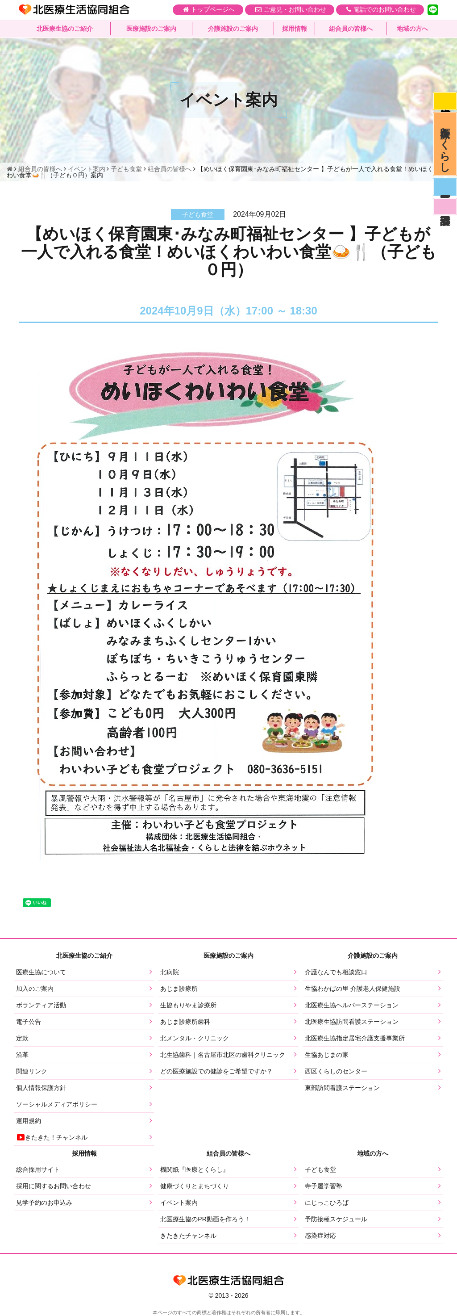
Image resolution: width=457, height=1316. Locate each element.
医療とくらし (445, 146)
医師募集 (444, 191)
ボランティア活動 (41, 1005)
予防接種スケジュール (336, 1219)
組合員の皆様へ (351, 29)
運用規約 (28, 1120)
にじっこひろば (327, 1202)
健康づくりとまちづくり (194, 1186)
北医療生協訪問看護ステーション (352, 1021)
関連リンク (31, 1071)
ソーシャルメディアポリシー (56, 1104)
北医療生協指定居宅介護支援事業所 (355, 1038)
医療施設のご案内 (151, 29)
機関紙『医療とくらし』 (194, 1169)
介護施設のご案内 (233, 29)
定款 (22, 1038)
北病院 (169, 972)
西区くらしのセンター (336, 1071)
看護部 (444, 212)
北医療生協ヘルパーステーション (352, 1005)
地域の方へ (412, 29)
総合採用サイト (38, 1169)
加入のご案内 (35, 988)
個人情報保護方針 (41, 1087)
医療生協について (41, 972)
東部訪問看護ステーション (342, 1087)
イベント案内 (179, 1202)
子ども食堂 (320, 1169)
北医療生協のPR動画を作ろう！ (205, 1219)
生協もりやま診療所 (188, 1005)
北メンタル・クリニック (194, 1038)
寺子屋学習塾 (323, 1186)
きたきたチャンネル (188, 1235)
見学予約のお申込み (44, 1202)
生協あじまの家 (327, 1054)
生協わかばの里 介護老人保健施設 (352, 988)
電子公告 (28, 1021)
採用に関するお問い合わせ (53, 1186)
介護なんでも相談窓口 (336, 972)
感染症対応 (444, 101)
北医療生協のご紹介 (65, 29)
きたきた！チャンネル (51, 1137)
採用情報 (294, 29)
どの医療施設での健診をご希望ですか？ (216, 1071)
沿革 (22, 1054)
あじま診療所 (179, 988)
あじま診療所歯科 (185, 1021)
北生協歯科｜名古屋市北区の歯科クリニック (222, 1054)
